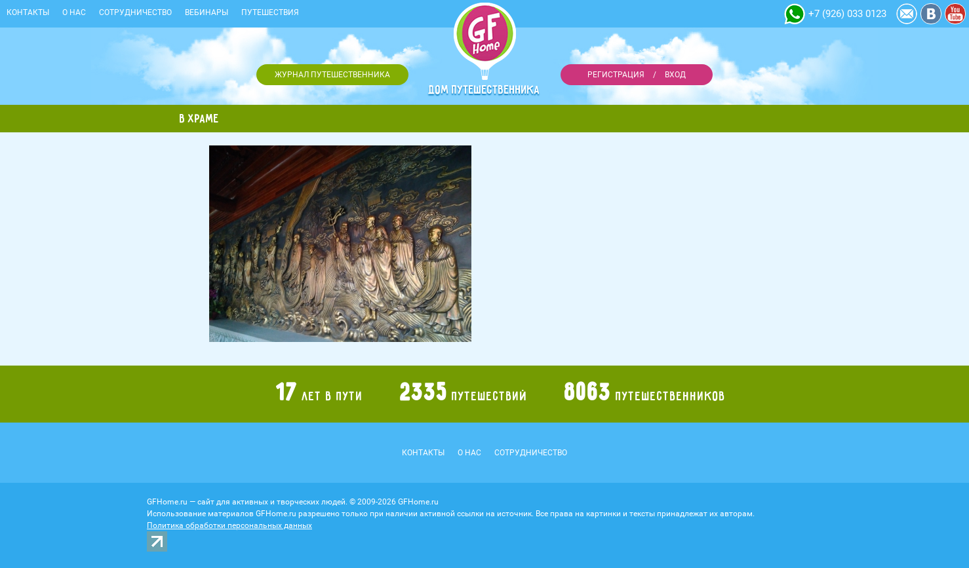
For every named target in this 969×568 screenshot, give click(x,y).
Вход (675, 74)
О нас (74, 12)
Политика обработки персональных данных (229, 525)
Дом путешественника (484, 90)
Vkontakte (930, 13)
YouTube (955, 13)
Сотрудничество (135, 12)
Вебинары (206, 12)
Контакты (28, 12)
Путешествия (270, 12)
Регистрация (615, 74)
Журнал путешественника (332, 74)
